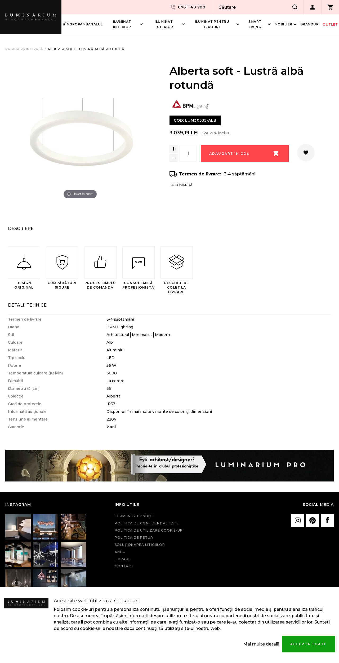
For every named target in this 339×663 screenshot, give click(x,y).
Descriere (21, 228)
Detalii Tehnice (27, 305)
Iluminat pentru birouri (212, 24)
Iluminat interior (122, 24)
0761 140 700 (187, 7)
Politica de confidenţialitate (147, 523)
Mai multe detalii (261, 644)
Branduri (310, 24)
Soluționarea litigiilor (140, 545)
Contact (124, 566)
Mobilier (283, 24)
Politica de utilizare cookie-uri (149, 530)
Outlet (330, 24)
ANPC (120, 552)
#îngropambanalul (83, 24)
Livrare (123, 559)
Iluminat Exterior (163, 24)
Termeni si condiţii (134, 516)
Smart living (254, 24)
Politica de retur (134, 538)
